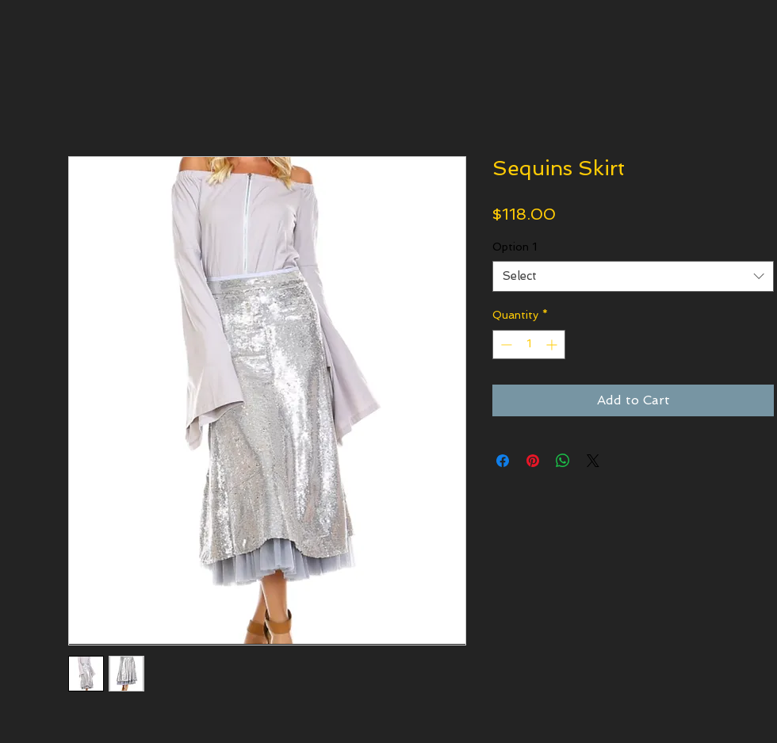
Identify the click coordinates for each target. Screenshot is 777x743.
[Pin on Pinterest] (532, 460)
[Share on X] (593, 460)
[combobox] (633, 276)
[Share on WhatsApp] (562, 460)
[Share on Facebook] (502, 460)
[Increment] (553, 344)
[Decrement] (505, 344)
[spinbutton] (529, 344)
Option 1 (514, 246)
